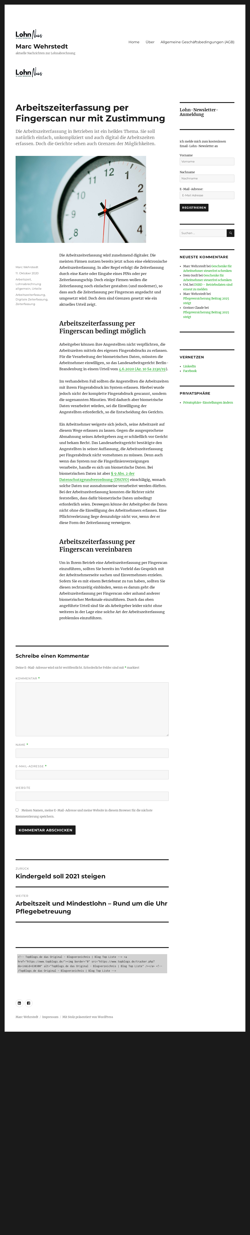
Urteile (37, 288)
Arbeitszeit (23, 279)
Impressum (50, 1017)
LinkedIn (189, 366)
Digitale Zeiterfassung (31, 299)
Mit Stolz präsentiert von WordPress (87, 1017)
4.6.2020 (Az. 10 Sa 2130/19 (142, 369)
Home (134, 42)
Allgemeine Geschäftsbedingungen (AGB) (197, 42)
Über (150, 42)
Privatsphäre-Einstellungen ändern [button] (208, 402)
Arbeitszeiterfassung (30, 294)
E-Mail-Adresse (31, 766)
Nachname (187, 172)
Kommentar (28, 678)
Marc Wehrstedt (42, 46)
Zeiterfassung (25, 304)
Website (23, 787)
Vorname (186, 155)
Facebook (190, 371)
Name (22, 745)
